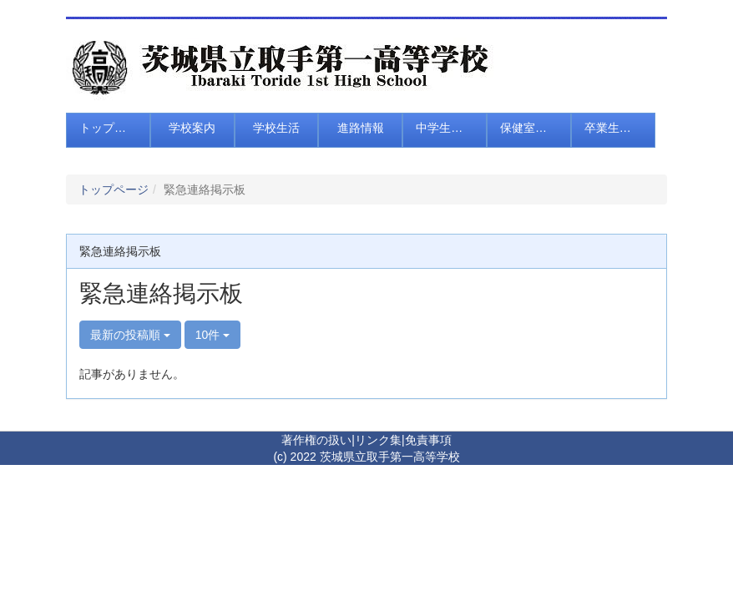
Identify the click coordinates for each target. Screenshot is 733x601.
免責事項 (428, 440)
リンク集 (378, 440)
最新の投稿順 (130, 334)
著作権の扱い (316, 440)
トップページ (113, 189)
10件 (212, 334)
